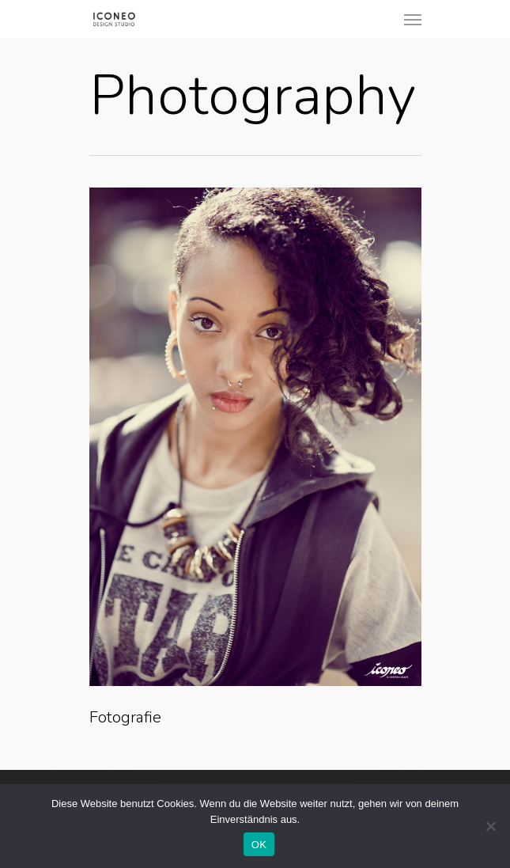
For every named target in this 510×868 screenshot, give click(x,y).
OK (258, 845)
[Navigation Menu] (412, 19)
